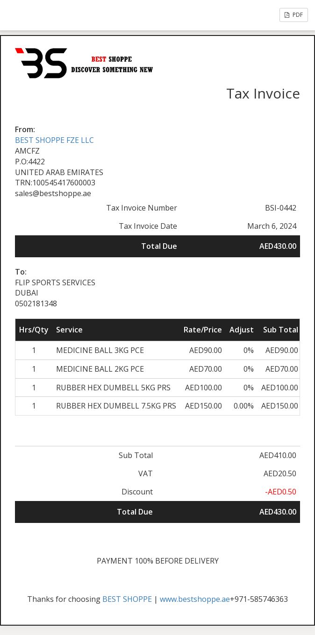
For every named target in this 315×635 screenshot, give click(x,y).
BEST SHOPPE (127, 599)
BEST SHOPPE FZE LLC (54, 140)
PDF (294, 15)
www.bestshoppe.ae (195, 599)
